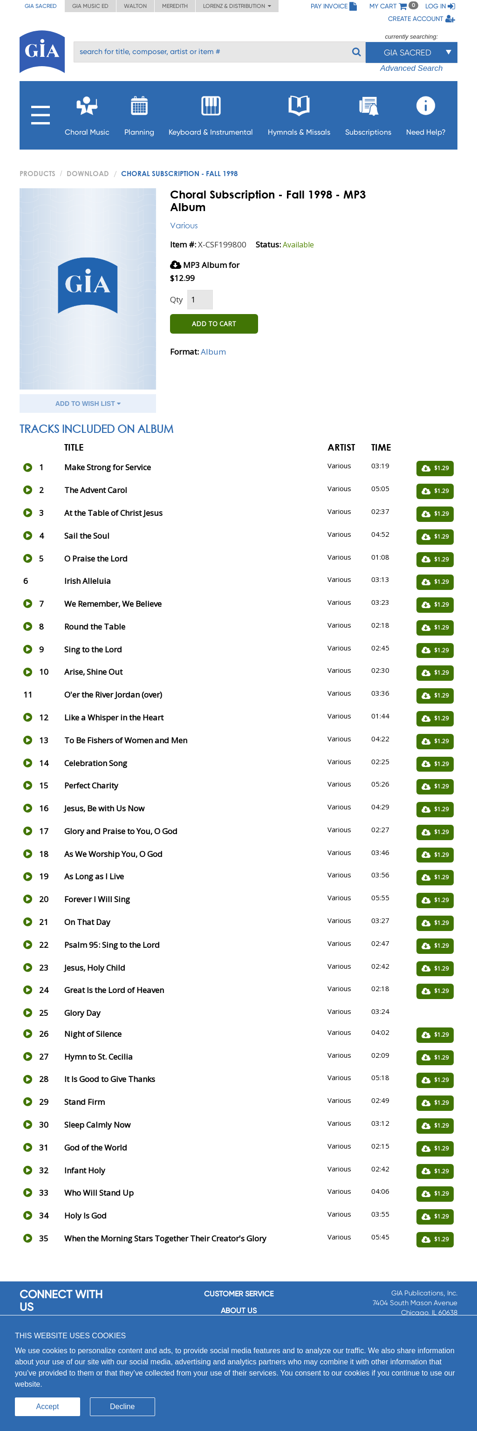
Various (184, 225)
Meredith (175, 6)
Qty (176, 299)
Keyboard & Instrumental (211, 113)
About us (239, 1310)
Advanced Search (411, 68)
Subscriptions (368, 113)
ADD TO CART (214, 323)
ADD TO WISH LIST (88, 403)
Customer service (238, 1293)
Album (213, 351)
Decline (122, 1406)
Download (88, 173)
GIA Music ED (90, 6)
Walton (135, 6)
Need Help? (426, 113)
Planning (139, 113)
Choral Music (87, 113)
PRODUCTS (37, 173)
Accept (47, 1406)
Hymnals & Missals (299, 113)
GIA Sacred (41, 6)
